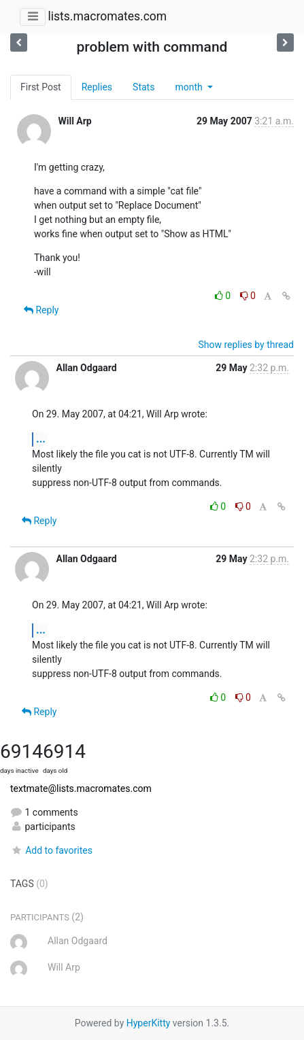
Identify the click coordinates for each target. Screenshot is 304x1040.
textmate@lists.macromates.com (81, 788)
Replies (97, 87)
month (190, 87)
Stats (143, 87)
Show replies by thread (246, 344)
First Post (40, 87)
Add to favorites (51, 850)
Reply (41, 310)
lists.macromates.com (107, 16)
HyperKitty (148, 1023)
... (41, 438)
